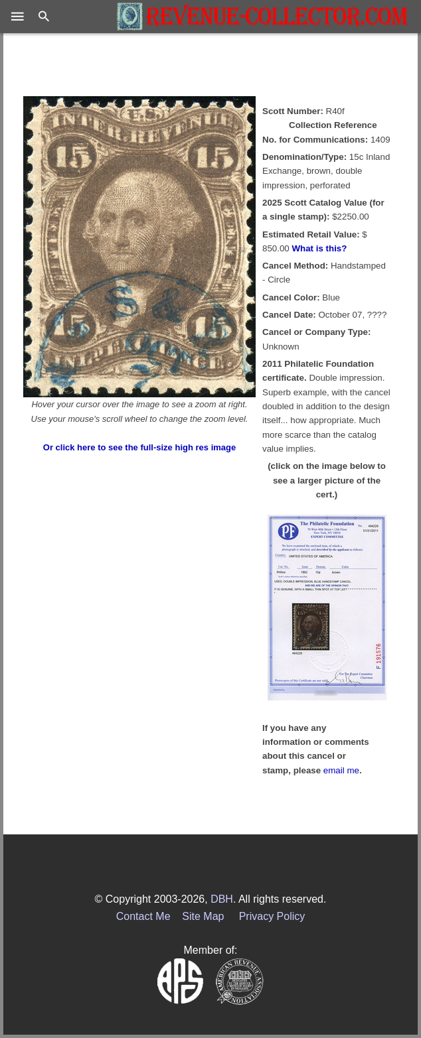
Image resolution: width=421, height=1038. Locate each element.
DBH (221, 899)
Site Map (203, 916)
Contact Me (143, 916)
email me (341, 770)
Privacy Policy (272, 916)
